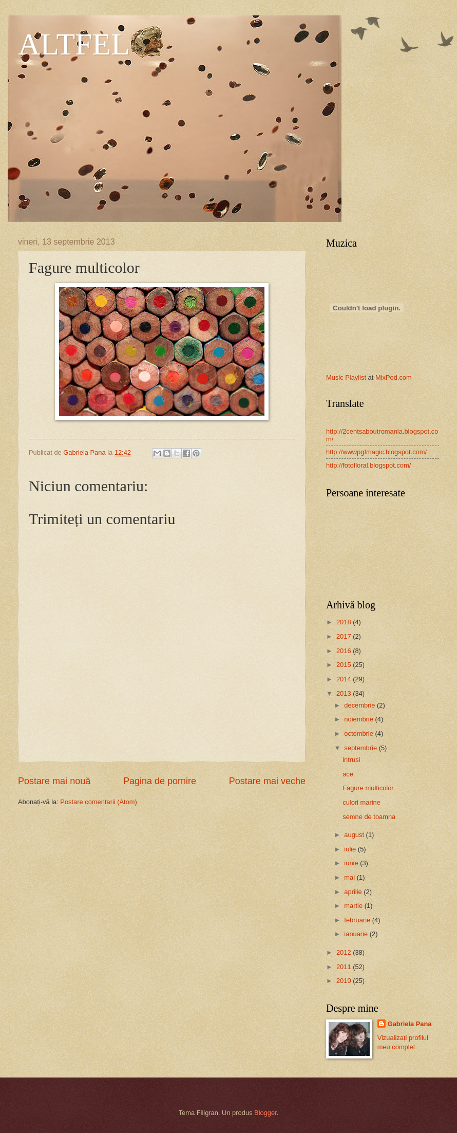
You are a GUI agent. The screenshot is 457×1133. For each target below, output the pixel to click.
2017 (344, 636)
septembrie (361, 748)
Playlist (355, 377)
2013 (344, 693)
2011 (344, 967)
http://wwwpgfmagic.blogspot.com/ (376, 452)
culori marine (361, 802)
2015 (344, 664)
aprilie (354, 892)
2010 (344, 981)
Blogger (265, 1113)
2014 (344, 679)
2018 (344, 622)
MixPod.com (393, 377)
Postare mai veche (267, 781)
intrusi (351, 760)
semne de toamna (368, 817)
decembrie (360, 705)
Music (335, 377)
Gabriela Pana (410, 1024)
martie (354, 905)
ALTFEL (74, 44)
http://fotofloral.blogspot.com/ (368, 465)
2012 (344, 952)
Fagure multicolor (367, 788)
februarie (358, 920)
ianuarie (356, 934)
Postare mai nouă (54, 781)
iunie (352, 863)
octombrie (359, 733)
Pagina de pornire (159, 781)
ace (347, 774)
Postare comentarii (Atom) (98, 802)
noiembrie (359, 719)
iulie (350, 849)
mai (350, 877)
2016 (344, 651)
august (355, 835)
